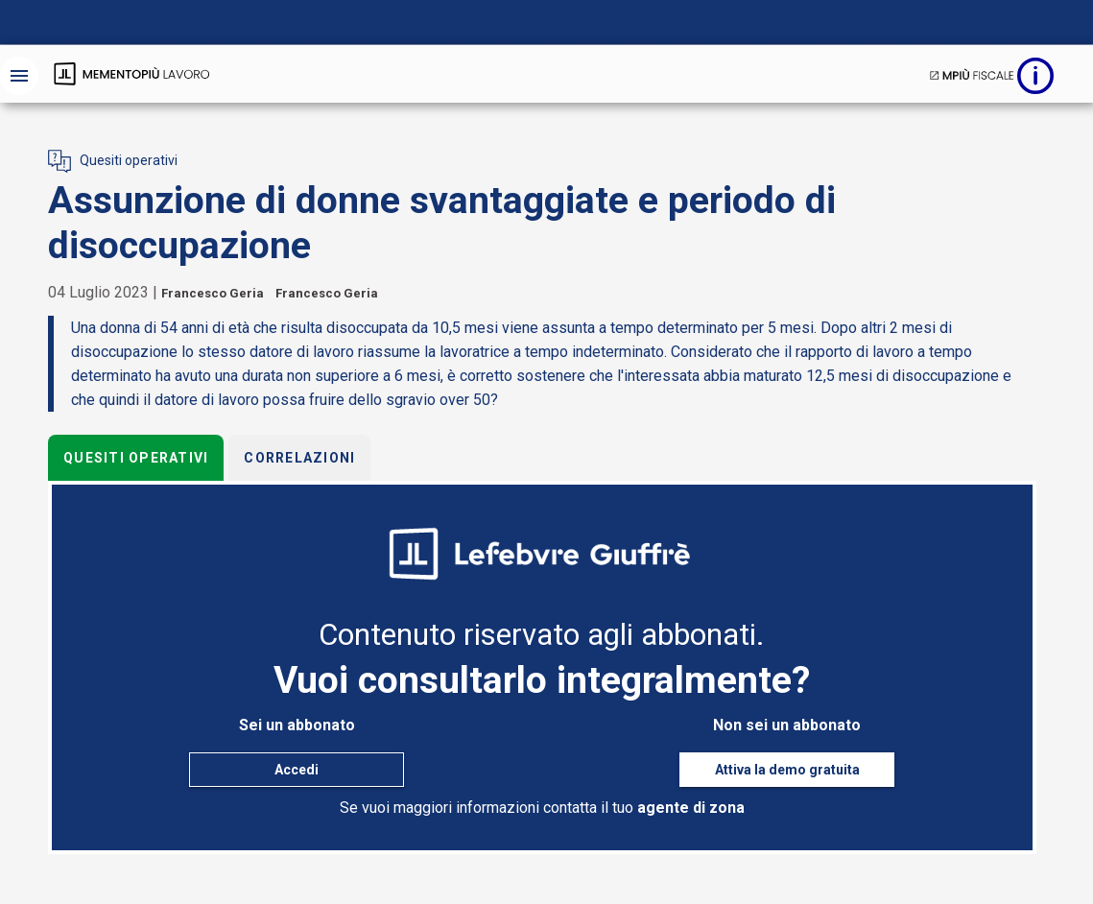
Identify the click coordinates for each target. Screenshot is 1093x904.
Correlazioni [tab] (299, 457)
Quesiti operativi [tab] (135, 457)
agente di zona (691, 807)
